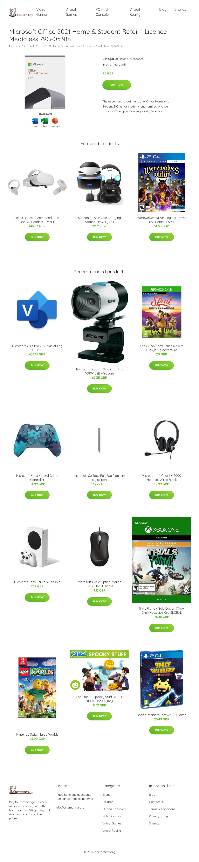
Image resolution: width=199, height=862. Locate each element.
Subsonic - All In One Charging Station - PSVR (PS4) (99, 223)
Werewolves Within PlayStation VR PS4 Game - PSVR (161, 223)
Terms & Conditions (162, 812)
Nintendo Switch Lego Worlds (37, 738)
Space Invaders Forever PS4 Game (161, 718)
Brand (124, 62)
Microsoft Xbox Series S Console (37, 585)
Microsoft (136, 62)
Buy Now (116, 88)
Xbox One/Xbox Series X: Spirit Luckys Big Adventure (161, 351)
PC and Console (102, 13)
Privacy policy (158, 819)
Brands (180, 11)
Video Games (42, 13)
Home (13, 49)
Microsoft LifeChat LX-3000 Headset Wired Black (161, 481)
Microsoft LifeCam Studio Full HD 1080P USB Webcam (99, 375)
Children (107, 805)
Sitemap (154, 827)
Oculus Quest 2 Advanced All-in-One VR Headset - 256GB (37, 223)
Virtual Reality (134, 13)
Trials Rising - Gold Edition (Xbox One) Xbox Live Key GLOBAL (161, 614)
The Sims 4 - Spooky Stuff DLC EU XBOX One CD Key (99, 702)
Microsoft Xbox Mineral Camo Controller (37, 481)
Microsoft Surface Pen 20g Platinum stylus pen (99, 481)
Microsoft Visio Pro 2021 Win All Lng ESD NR (37, 351)
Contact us (156, 805)
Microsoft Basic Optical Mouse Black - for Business (99, 588)
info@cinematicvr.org (70, 811)
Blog (163, 11)
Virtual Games (71, 13)
